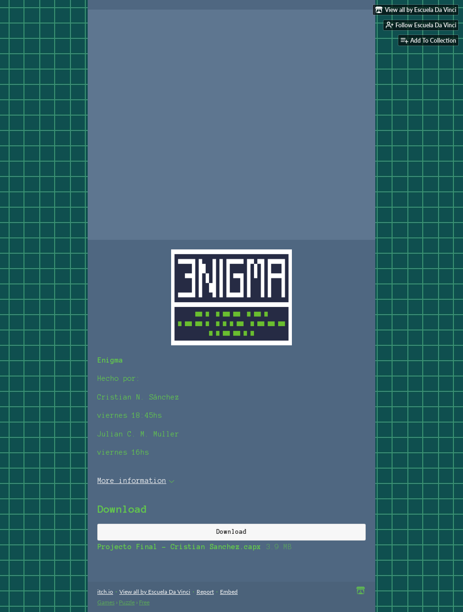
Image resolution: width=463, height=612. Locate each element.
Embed (229, 591)
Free (144, 602)
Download (231, 532)
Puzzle (127, 602)
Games (106, 602)
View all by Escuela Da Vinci (154, 591)
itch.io (105, 591)
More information (135, 480)
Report (205, 591)
